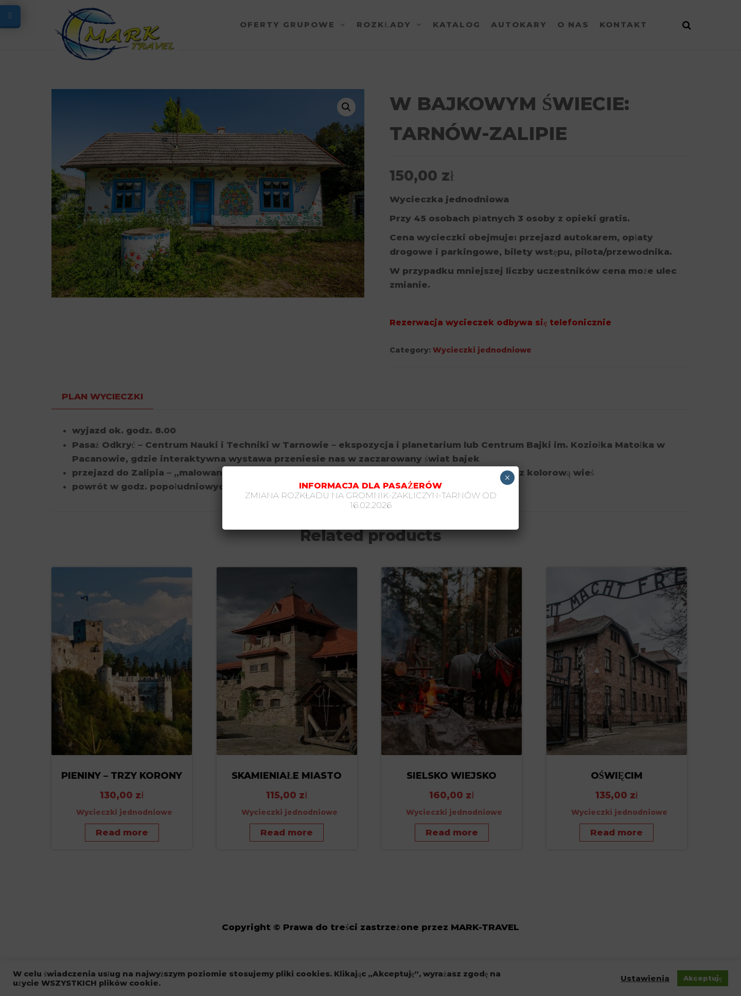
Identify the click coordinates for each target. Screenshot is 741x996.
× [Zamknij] (507, 477)
